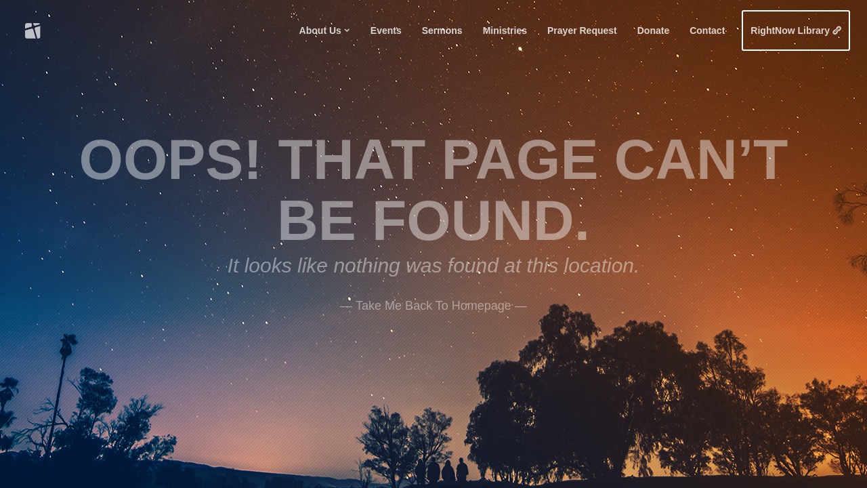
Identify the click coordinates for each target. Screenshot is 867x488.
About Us (320, 30)
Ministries (505, 30)
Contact (707, 30)
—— (433, 303)
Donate (653, 30)
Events (386, 30)
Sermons (442, 30)
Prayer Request (582, 30)
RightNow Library (790, 30)
